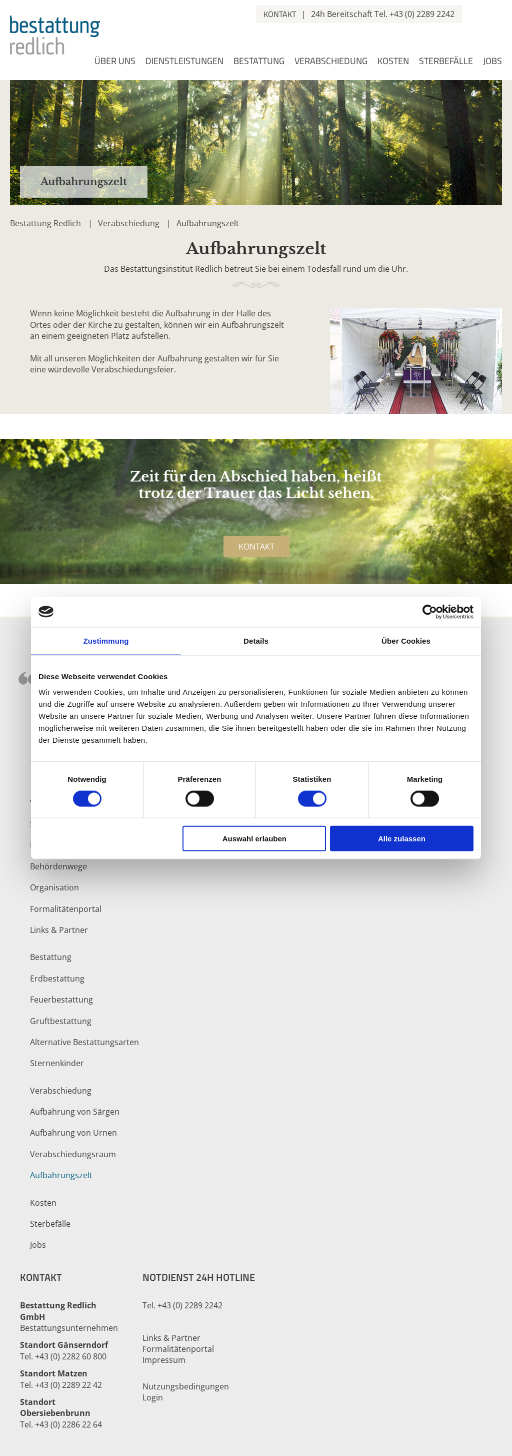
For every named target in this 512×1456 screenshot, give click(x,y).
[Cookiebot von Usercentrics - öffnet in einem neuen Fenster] (430, 611)
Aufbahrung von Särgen (75, 1111)
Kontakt (280, 14)
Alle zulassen (402, 838)
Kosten (393, 62)
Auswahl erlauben (254, 838)
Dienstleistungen (185, 62)
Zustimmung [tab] (106, 640)
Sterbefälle (446, 62)
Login (152, 1397)
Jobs (492, 62)
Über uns (115, 62)
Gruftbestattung (61, 1021)
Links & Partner (59, 929)
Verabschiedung (331, 62)
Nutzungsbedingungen (185, 1386)
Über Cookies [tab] (406, 640)
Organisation (54, 887)
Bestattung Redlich (45, 223)
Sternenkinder (57, 1063)
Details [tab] (256, 640)
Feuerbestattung (61, 999)
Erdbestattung (57, 978)
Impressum (164, 1359)
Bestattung (259, 62)
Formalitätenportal (66, 908)
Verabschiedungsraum (73, 1154)
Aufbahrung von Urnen (73, 1132)
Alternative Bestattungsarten (84, 1042)
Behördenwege (58, 866)
